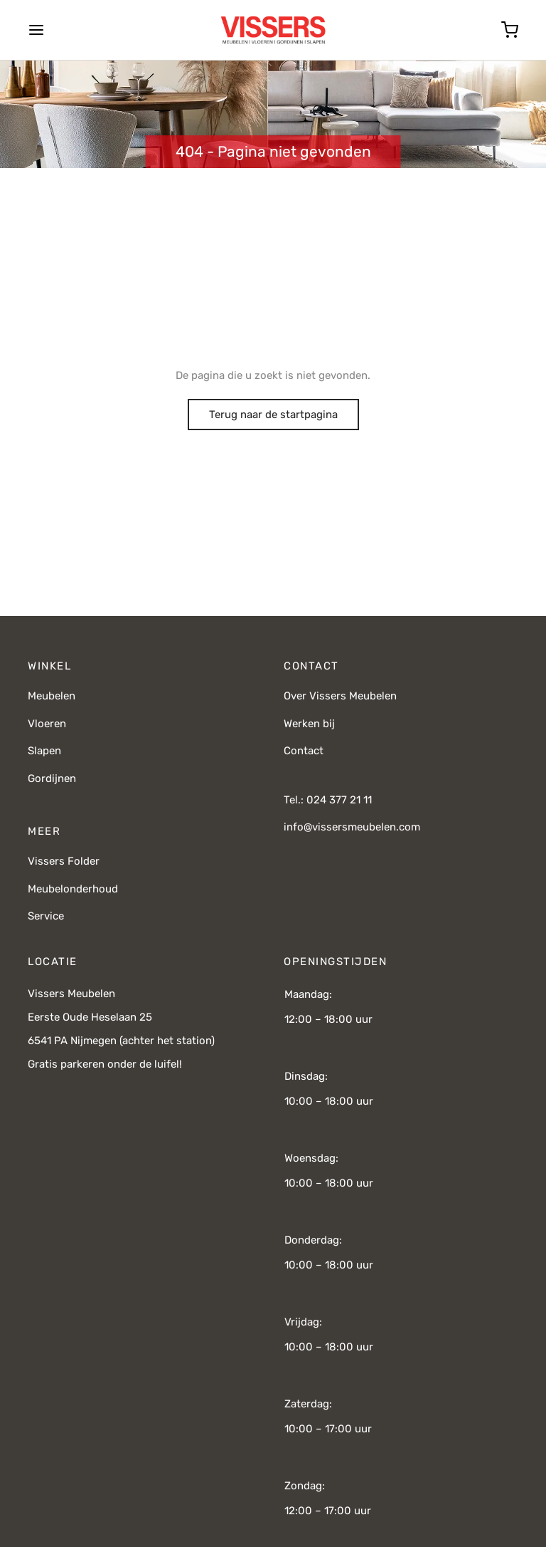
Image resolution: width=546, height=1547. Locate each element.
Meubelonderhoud (73, 888)
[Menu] (36, 30)
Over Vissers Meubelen (340, 695)
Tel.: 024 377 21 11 (328, 799)
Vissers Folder (64, 861)
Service (46, 916)
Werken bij (309, 723)
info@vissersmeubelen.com (352, 827)
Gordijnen (52, 778)
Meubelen (51, 695)
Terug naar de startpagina (273, 414)
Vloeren (47, 723)
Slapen (44, 750)
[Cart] (509, 29)
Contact (303, 750)
